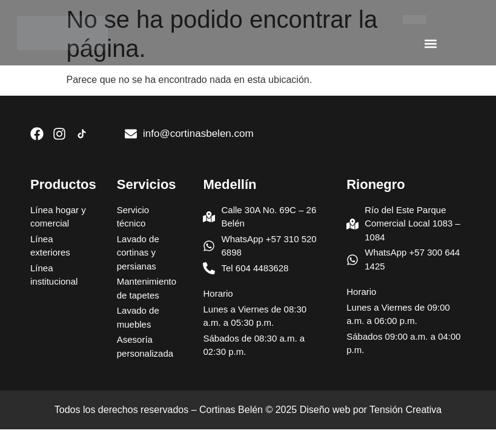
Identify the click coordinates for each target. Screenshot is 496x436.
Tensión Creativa (405, 410)
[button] (430, 43)
